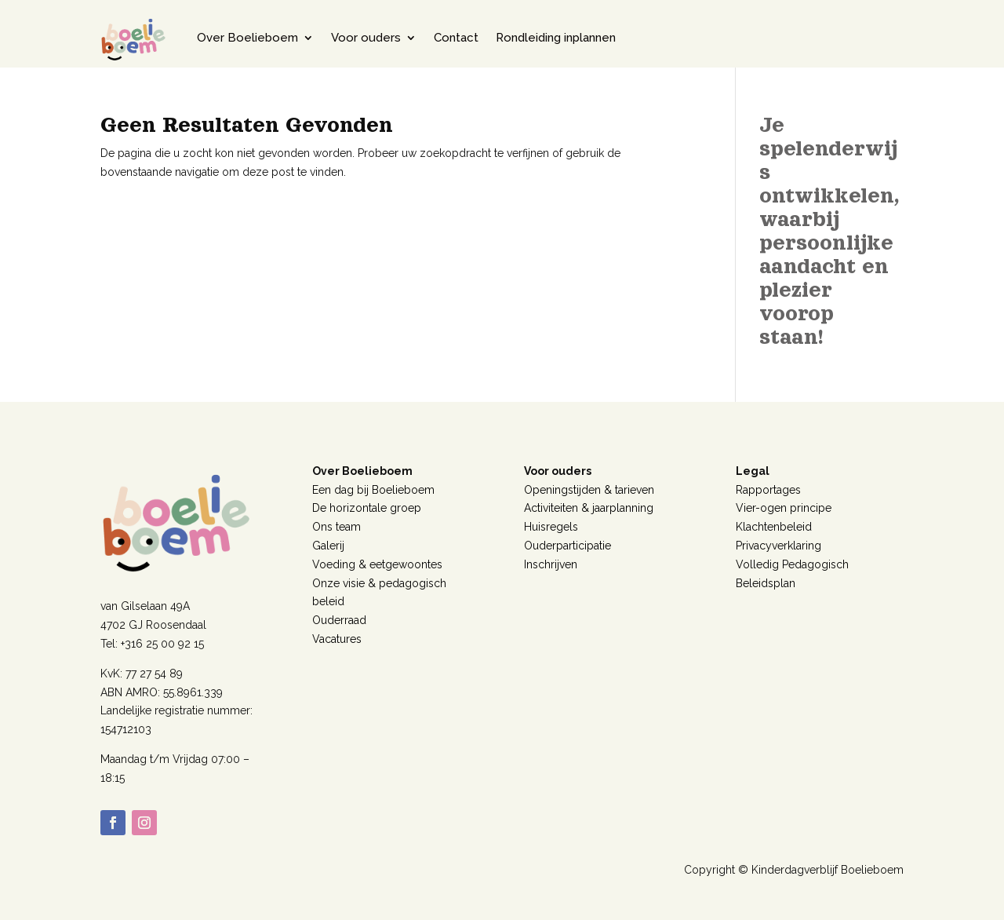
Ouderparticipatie (567, 545)
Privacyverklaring (778, 545)
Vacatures (337, 639)
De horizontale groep (366, 508)
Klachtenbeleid (774, 526)
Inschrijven (550, 564)
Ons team (336, 526)
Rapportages (768, 490)
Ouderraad (339, 620)
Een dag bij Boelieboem (373, 490)
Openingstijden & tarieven (589, 490)
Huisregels (551, 526)
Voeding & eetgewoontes (377, 564)
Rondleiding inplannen (556, 38)
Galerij (328, 545)
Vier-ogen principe (783, 508)
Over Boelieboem (247, 38)
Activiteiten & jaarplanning (588, 508)
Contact (456, 38)
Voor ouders (366, 38)
